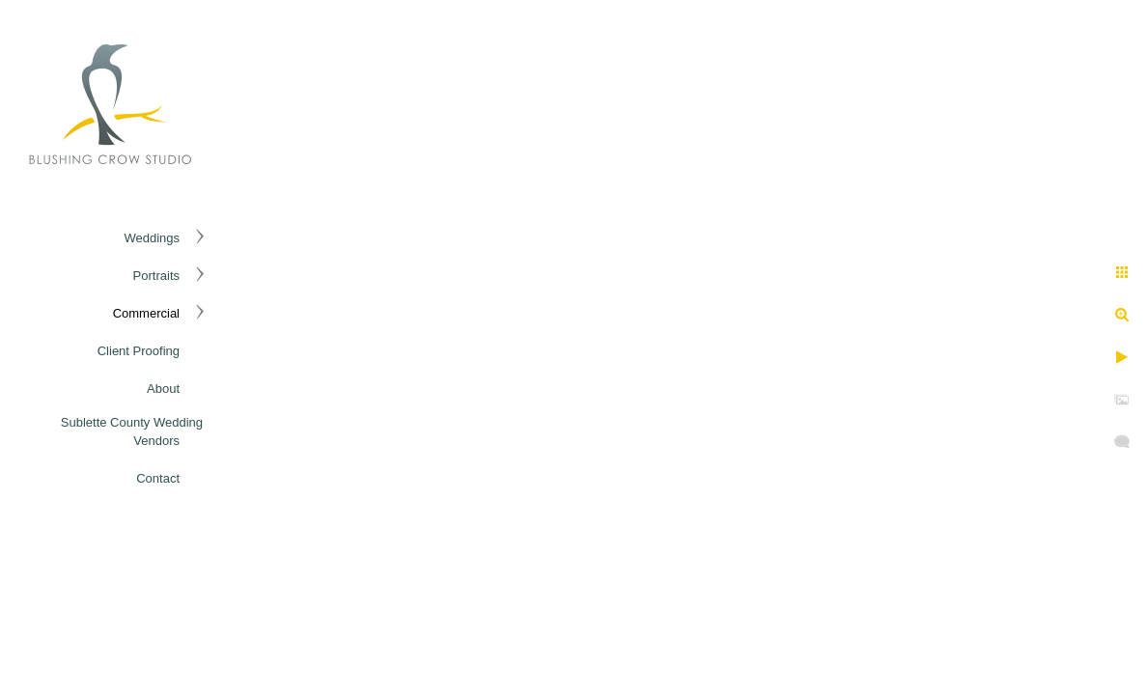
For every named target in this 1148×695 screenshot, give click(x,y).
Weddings (152, 238)
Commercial (146, 313)
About (163, 388)
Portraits (156, 275)
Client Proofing (139, 351)
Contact (158, 478)
